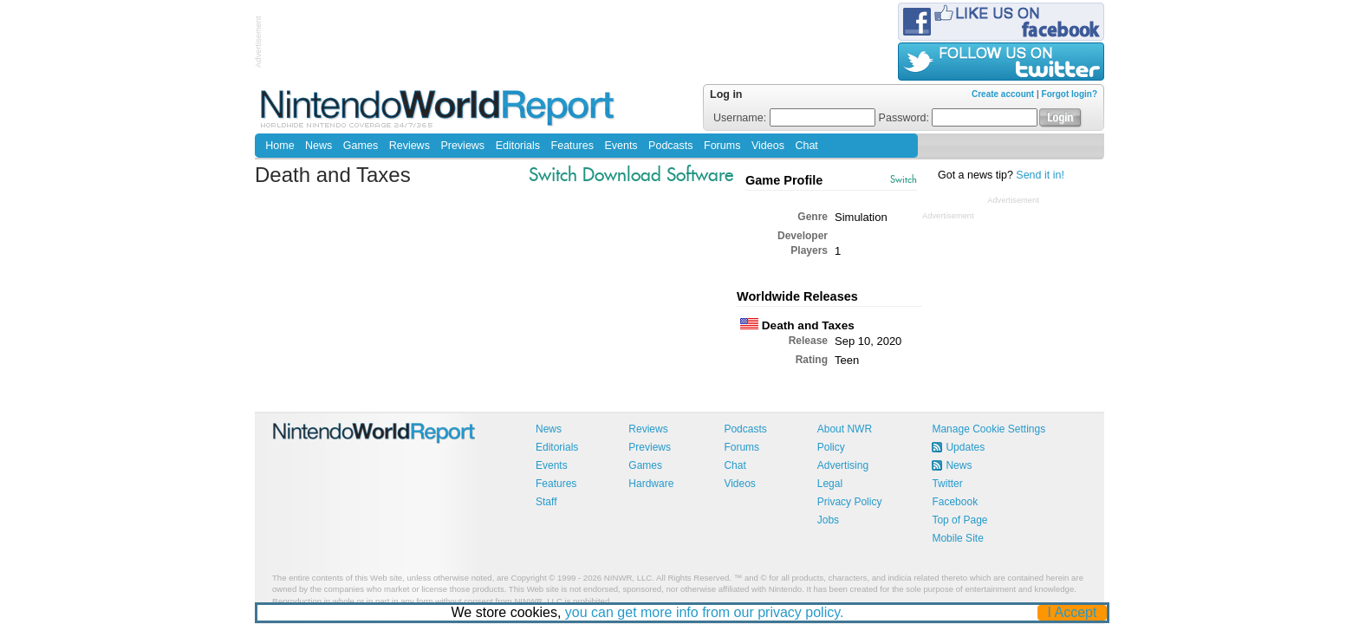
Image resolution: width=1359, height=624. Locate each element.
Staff (546, 502)
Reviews (409, 146)
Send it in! (1040, 175)
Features (572, 146)
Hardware (650, 484)
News (318, 146)
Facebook (955, 502)
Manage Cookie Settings (988, 429)
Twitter (947, 484)
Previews (462, 146)
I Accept (1072, 612)
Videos (767, 146)
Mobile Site (957, 538)
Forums (722, 146)
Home (279, 146)
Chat (806, 146)
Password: (958, 118)
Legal (829, 484)
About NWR (844, 429)
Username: (794, 118)
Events (620, 146)
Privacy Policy (849, 502)
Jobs (828, 520)
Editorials (518, 146)
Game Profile (784, 180)
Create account (1003, 94)
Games (360, 146)
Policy (831, 447)
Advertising (842, 465)
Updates (965, 447)
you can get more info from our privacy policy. (704, 612)
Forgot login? (1069, 94)
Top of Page (959, 520)
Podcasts (670, 146)
